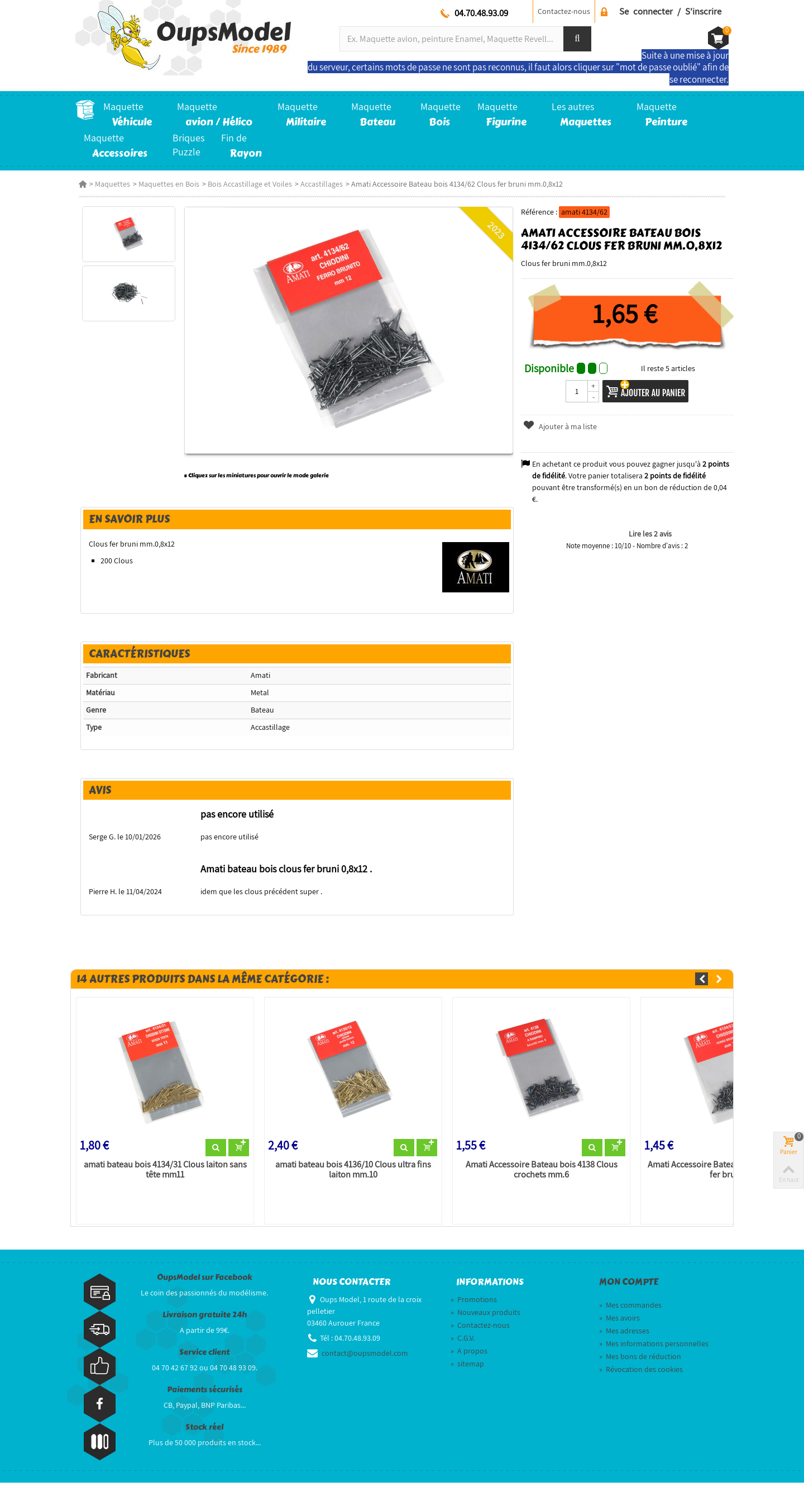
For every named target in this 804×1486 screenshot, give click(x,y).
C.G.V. (463, 1341)
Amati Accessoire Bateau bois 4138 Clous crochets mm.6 (542, 1173)
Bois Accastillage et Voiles (246, 184)
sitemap (467, 1367)
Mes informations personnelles (654, 1347)
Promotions (474, 1303)
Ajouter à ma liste (561, 426)
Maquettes (109, 184)
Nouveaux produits (485, 1316)
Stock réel (204, 1430)
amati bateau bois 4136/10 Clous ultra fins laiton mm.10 (352, 1173)
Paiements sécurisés (204, 1393)
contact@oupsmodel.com (365, 1356)
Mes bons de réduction (640, 1360)
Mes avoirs (619, 1321)
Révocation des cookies (641, 1373)
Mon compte (628, 1285)
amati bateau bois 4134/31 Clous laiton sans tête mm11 (162, 1173)
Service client (204, 1355)
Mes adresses (624, 1334)
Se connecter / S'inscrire (670, 11)
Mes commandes (630, 1308)
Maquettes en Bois (165, 184)
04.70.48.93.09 (481, 13)
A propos (469, 1354)
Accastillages (318, 184)
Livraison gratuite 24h (204, 1318)
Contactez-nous (564, 11)
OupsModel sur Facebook (204, 1280)
